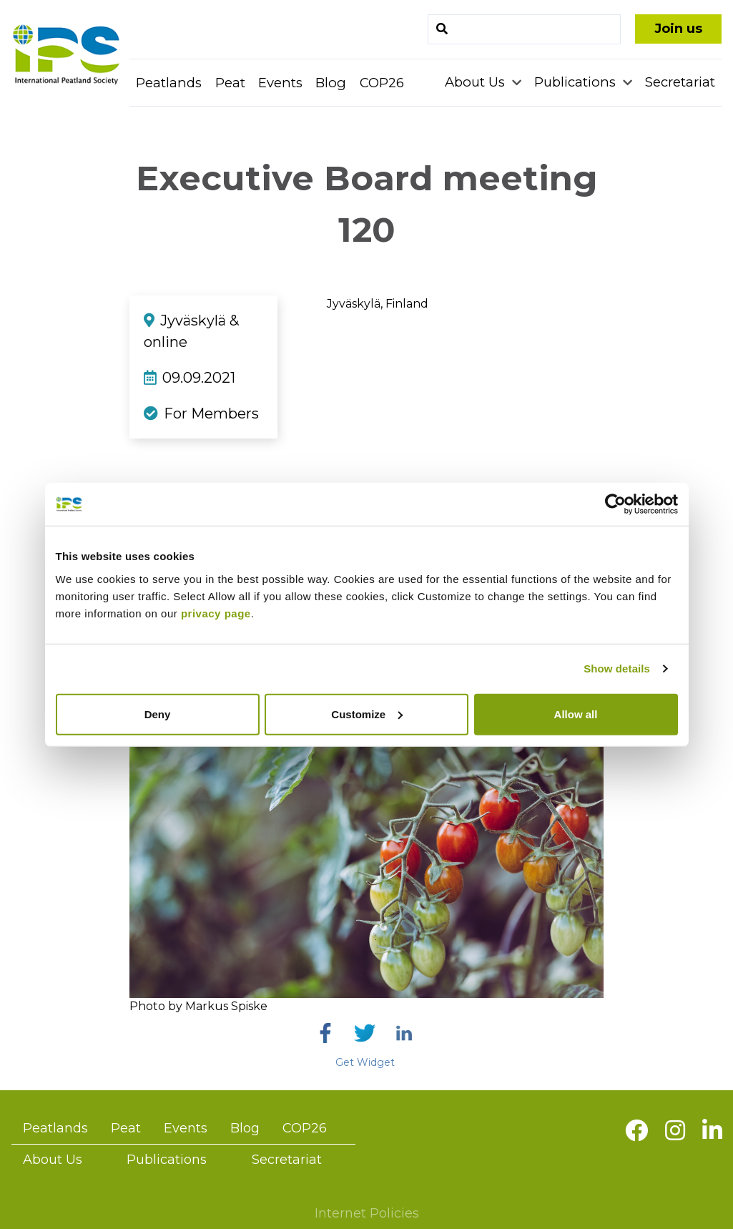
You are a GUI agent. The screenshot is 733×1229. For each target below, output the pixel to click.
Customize (367, 713)
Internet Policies (367, 1213)
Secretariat (680, 82)
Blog (330, 82)
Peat (230, 82)
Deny (157, 713)
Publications (576, 82)
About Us (476, 82)
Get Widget (365, 1062)
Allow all (576, 713)
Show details (617, 668)
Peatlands (169, 82)
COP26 (382, 82)
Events (280, 82)
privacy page (216, 613)
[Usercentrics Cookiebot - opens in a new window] (615, 504)
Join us (678, 28)
